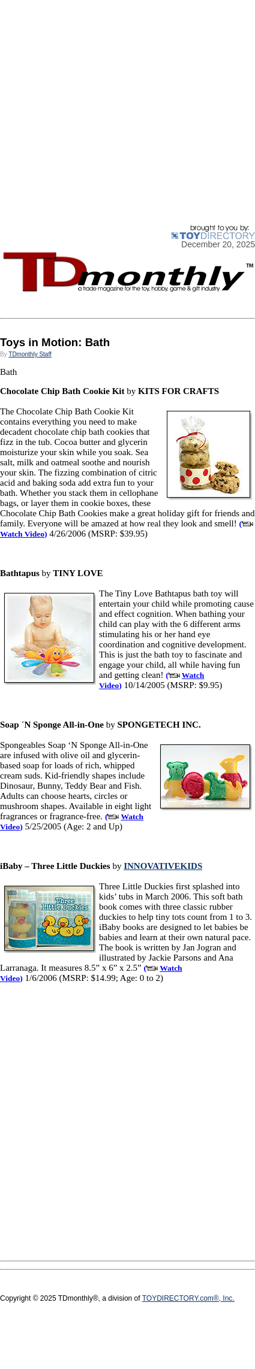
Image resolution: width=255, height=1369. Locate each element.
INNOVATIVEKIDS (163, 866)
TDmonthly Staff (30, 354)
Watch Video (22, 533)
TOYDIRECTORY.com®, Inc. (188, 1298)
